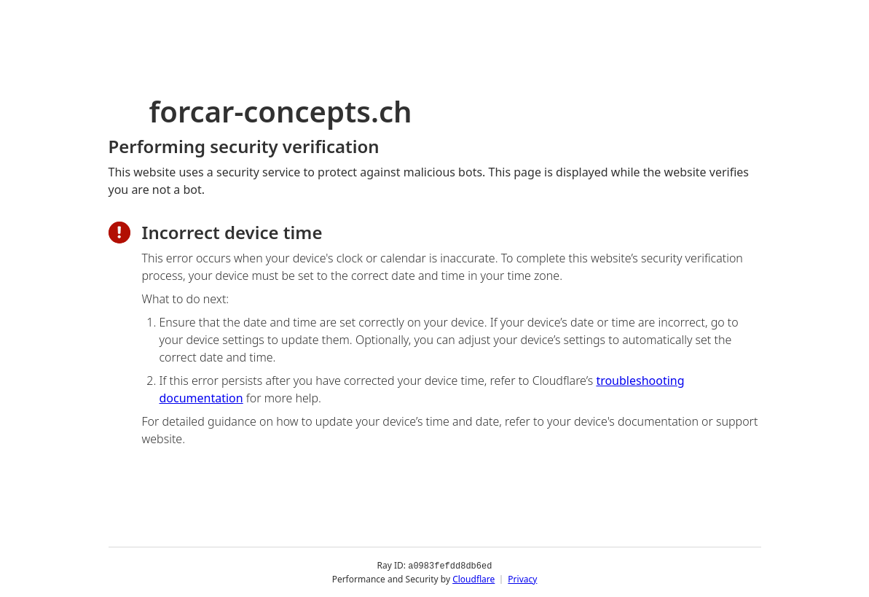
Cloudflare (473, 578)
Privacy (522, 578)
